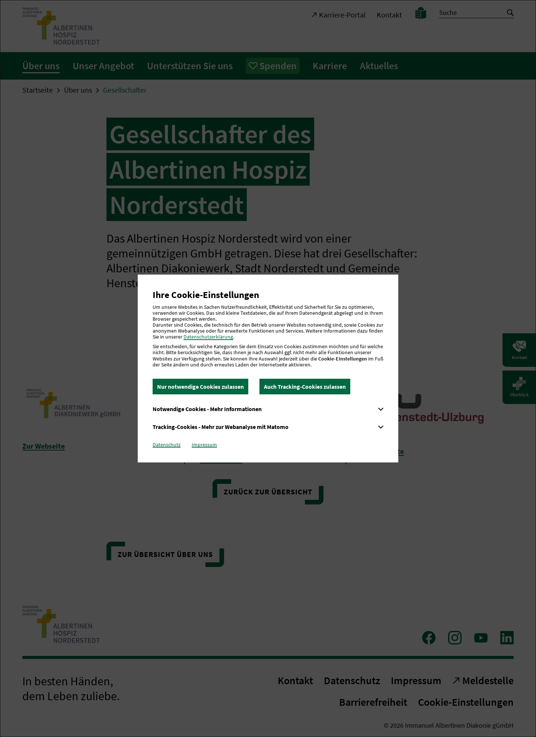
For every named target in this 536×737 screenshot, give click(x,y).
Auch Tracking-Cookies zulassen (305, 386)
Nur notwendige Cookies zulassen (200, 386)
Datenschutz (167, 445)
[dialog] (268, 368)
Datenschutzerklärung (208, 336)
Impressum (204, 445)
